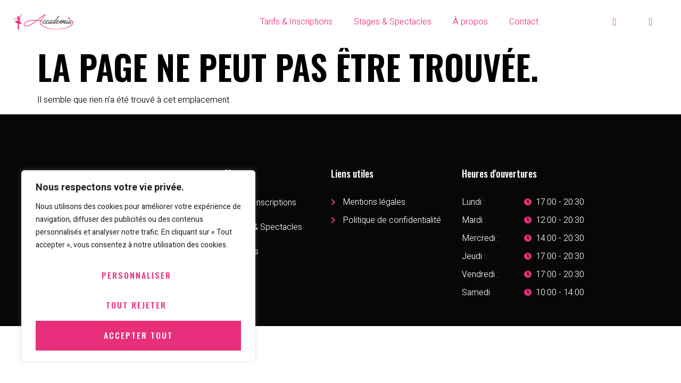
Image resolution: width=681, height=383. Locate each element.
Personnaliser (136, 276)
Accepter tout (138, 335)
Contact (523, 21)
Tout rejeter (136, 305)
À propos (470, 21)
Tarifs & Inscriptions (296, 21)
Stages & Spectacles (392, 21)
